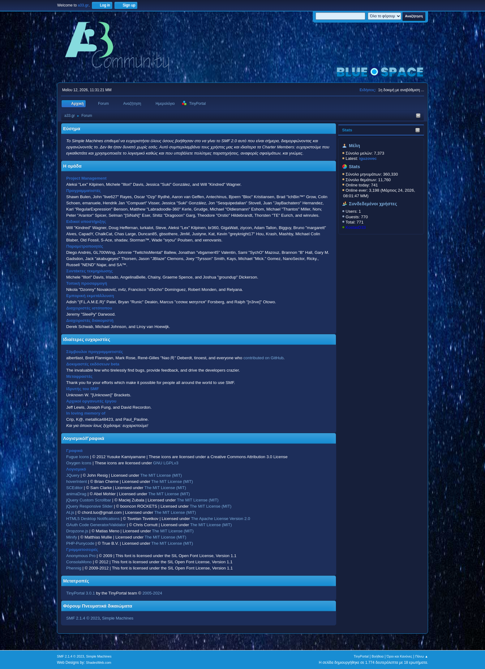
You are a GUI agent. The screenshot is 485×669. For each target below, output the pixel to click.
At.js (70, 512)
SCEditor (74, 487)
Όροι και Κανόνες (399, 656)
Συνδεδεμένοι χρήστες (373, 203)
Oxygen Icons (79, 463)
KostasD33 (356, 227)
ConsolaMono (79, 562)
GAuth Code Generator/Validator (96, 524)
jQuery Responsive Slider (89, 506)
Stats (347, 130)
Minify (71, 537)
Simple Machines (117, 618)
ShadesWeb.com (98, 662)
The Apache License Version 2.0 (220, 518)
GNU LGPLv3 (165, 463)
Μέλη (354, 145)
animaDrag (76, 494)
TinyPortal (361, 656)
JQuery (72, 475)
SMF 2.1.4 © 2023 (83, 618)
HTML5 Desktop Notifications (93, 518)
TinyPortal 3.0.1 (80, 593)
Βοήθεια (377, 656)
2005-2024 (152, 593)
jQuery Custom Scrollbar (88, 500)
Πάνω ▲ (421, 656)
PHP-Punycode (80, 543)
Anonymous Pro (81, 555)
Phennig (73, 568)
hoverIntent (76, 481)
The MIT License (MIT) (161, 475)
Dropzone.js (77, 531)
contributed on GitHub (263, 358)
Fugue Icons (77, 456)
